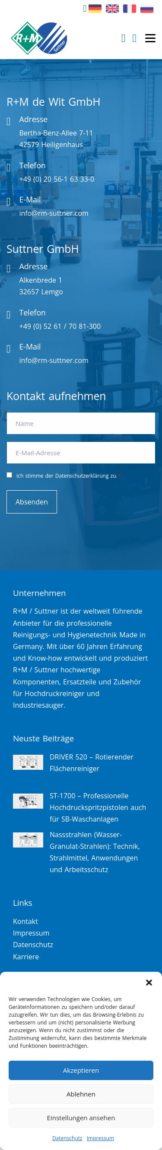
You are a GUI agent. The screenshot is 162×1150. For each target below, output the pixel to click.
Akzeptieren (81, 1070)
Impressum (100, 1138)
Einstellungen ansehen (81, 1117)
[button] (149, 982)
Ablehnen (81, 1094)
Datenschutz (67, 1138)
